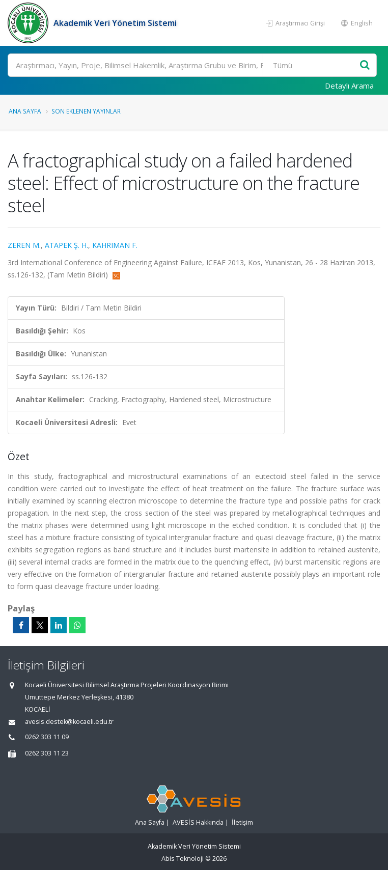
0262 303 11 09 (47, 737)
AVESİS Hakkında (198, 822)
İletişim (242, 822)
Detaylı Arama (349, 85)
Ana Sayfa (25, 111)
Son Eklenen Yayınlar (86, 111)
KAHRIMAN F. (114, 245)
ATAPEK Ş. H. (66, 245)
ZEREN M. (24, 245)
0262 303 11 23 (47, 753)
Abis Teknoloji (182, 858)
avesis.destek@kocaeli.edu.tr (69, 721)
